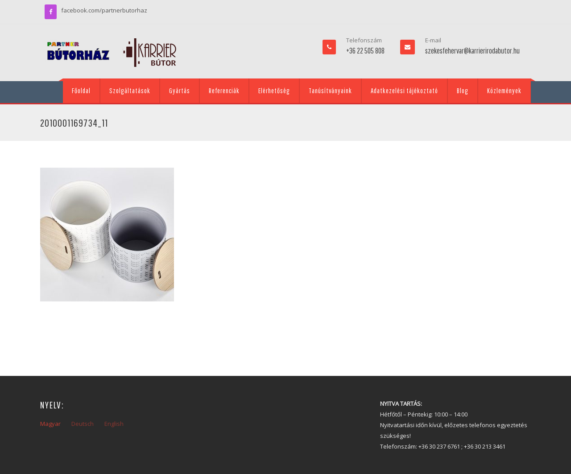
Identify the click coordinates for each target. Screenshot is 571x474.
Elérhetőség (274, 91)
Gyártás (179, 91)
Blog (462, 91)
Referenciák (224, 91)
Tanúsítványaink (330, 91)
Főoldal (81, 91)
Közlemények (504, 91)
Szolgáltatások (129, 91)
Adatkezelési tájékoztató (404, 91)
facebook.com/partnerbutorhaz (104, 10)
